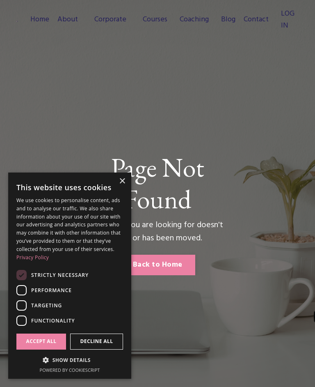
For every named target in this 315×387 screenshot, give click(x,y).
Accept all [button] (41, 341)
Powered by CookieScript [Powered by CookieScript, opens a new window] (70, 370)
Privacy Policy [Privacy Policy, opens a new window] (32, 257)
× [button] (122, 181)
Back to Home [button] (157, 265)
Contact (256, 19)
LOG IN (287, 20)
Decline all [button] (96, 341)
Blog (228, 19)
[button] (69, 360)
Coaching (194, 19)
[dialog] (69, 276)
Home (39, 19)
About (67, 19)
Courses (155, 19)
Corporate (110, 19)
